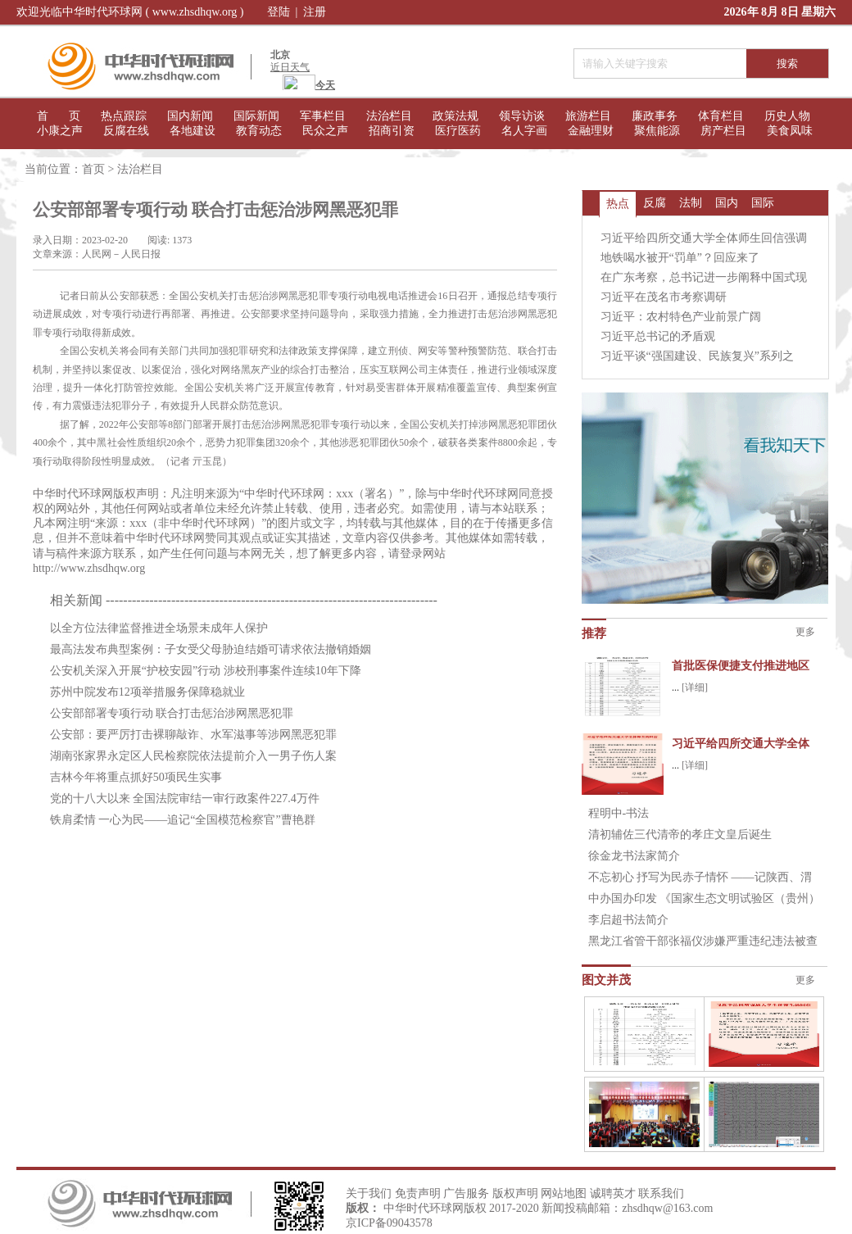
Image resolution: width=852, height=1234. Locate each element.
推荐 (594, 633)
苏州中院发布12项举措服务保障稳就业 (147, 692)
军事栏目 (323, 116)
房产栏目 (723, 131)
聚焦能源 (657, 131)
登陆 (278, 12)
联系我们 (661, 1193)
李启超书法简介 (628, 920)
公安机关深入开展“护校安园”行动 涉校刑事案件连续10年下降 (205, 671)
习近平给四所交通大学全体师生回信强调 (703, 238)
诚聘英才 (613, 1193)
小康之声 (60, 131)
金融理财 (591, 131)
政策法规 (455, 116)
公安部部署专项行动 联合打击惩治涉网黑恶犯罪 (172, 713)
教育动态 (259, 131)
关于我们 (369, 1193)
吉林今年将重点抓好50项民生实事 (136, 777)
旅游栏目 (588, 116)
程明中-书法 (619, 813)
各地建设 (192, 131)
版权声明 (515, 1193)
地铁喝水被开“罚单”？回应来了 (679, 258)
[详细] (695, 687)
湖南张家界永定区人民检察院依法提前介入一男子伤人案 (193, 756)
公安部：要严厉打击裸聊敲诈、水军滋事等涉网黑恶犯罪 (193, 734)
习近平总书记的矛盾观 (657, 336)
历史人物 (787, 116)
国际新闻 (256, 116)
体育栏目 (721, 116)
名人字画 (524, 131)
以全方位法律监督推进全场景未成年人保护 (159, 628)
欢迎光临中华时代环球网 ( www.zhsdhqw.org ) (130, 12)
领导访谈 (522, 116)
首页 (93, 169)
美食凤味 (790, 131)
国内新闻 (190, 116)
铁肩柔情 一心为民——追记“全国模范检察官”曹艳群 (182, 820)
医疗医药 (458, 131)
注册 (314, 12)
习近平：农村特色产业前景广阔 (680, 317)
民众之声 (325, 131)
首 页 (58, 116)
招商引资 (392, 131)
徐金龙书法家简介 (634, 856)
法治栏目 (389, 116)
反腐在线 (126, 131)
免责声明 (418, 1193)
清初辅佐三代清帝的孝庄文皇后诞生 (680, 834)
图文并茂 (606, 980)
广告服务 (466, 1193)
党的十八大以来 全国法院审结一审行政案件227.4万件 (185, 798)
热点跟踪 (124, 116)
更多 (805, 631)
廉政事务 (655, 116)
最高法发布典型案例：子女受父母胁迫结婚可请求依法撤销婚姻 (210, 649)
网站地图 (564, 1193)
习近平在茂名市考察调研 (663, 297)
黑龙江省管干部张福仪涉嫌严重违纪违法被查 (703, 941)
